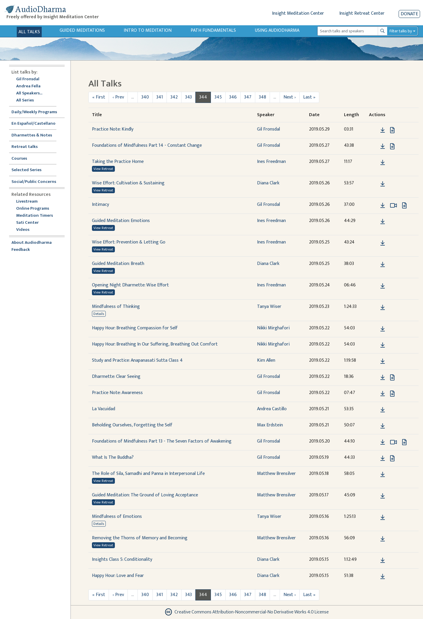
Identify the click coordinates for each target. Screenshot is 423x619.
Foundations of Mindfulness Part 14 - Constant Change (147, 145)
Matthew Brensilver (276, 474)
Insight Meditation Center (298, 13)
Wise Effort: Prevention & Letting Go (128, 242)
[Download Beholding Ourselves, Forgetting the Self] (382, 426)
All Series (25, 100)
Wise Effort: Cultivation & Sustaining (128, 183)
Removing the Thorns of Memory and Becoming (139, 538)
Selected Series (29, 170)
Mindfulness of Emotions (117, 516)
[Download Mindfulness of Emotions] (382, 517)
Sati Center (27, 222)
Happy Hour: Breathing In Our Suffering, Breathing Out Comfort (155, 344)
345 (218, 97)
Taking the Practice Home (118, 162)
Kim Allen (266, 360)
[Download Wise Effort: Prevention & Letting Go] (382, 243)
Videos (26, 229)
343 (188, 97)
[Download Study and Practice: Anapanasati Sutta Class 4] (382, 361)
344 (203, 97)
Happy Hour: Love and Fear (118, 576)
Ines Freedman (271, 162)
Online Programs (32, 208)
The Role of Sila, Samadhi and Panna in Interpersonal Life (148, 474)
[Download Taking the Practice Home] (382, 162)
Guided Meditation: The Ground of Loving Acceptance (145, 495)
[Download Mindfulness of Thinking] (382, 307)
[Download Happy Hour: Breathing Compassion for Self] (382, 329)
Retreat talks (24, 147)
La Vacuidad (103, 409)
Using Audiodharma (277, 30)
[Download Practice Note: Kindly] (382, 130)
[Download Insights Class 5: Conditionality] (382, 560)
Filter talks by (401, 31)
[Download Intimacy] (382, 205)
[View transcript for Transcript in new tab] (392, 130)
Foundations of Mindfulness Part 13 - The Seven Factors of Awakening (161, 441)
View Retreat (103, 169)
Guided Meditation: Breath (118, 264)
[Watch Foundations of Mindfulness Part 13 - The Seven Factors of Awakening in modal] (393, 442)
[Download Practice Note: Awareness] (382, 393)
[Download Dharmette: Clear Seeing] (382, 377)
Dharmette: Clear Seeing (116, 377)
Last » (309, 97)
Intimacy (100, 204)
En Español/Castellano (33, 123)
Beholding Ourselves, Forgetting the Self (132, 425)
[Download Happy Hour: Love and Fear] (382, 576)
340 (145, 97)
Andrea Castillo (272, 409)
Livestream (27, 201)
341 (159, 97)
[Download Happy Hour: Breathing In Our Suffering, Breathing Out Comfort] (382, 345)
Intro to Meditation (148, 30)
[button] (373, 130)
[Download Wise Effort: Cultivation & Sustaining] (382, 184)
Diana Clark (268, 183)
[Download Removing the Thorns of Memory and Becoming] (382, 539)
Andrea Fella (28, 86)
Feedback (20, 249)
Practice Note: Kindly (112, 129)
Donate (409, 14)
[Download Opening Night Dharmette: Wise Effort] (382, 286)
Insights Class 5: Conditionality (122, 559)
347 (247, 97)
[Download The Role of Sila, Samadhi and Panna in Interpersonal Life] (382, 474)
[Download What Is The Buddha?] (382, 458)
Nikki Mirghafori (273, 328)
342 (174, 97)
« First (98, 97)
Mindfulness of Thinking (116, 307)
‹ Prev (118, 97)
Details (98, 314)
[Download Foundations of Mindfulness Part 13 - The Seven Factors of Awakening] (382, 442)
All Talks (29, 32)
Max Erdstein (270, 425)
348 (262, 97)
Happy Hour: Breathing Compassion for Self (135, 328)
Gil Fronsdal (27, 79)
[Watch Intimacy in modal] (393, 205)
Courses (19, 158)
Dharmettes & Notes (31, 135)
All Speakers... (29, 93)
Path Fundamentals (213, 30)
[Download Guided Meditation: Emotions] (382, 221)
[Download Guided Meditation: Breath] (382, 264)
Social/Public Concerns (33, 181)
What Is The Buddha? (113, 457)
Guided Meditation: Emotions (121, 221)
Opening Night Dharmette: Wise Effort (130, 285)
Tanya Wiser (269, 307)
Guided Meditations (82, 30)
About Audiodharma (31, 242)
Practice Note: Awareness (117, 393)
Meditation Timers (34, 215)
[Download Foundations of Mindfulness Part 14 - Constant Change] (382, 146)
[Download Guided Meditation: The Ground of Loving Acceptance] (382, 496)
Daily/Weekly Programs (37, 112)
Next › (289, 97)
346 (233, 97)
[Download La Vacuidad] (382, 410)
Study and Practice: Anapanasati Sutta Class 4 (137, 360)
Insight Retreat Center (362, 13)
